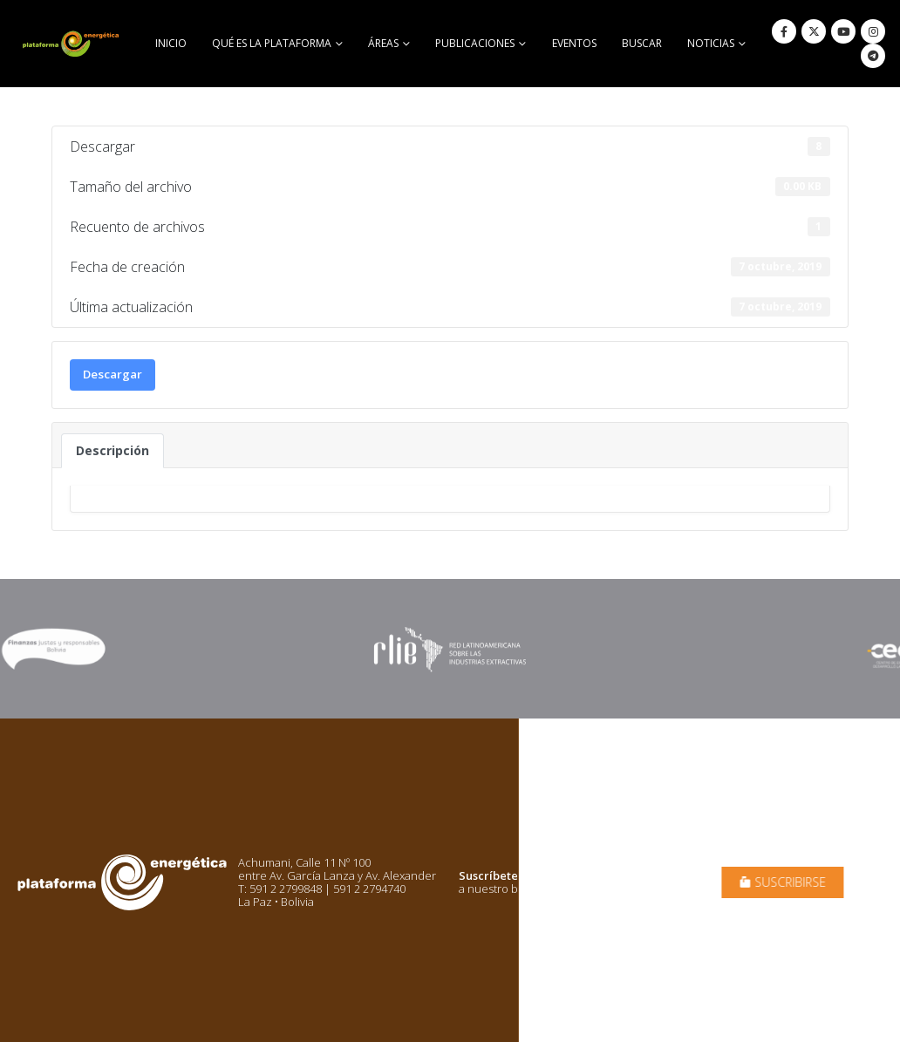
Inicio (171, 43)
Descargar (112, 374)
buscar (642, 43)
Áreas (383, 43)
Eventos (574, 43)
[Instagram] (873, 31)
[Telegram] (873, 56)
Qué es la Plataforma (271, 43)
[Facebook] (784, 31)
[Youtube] (843, 31)
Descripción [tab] (112, 450)
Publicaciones (475, 43)
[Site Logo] (72, 44)
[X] (813, 31)
